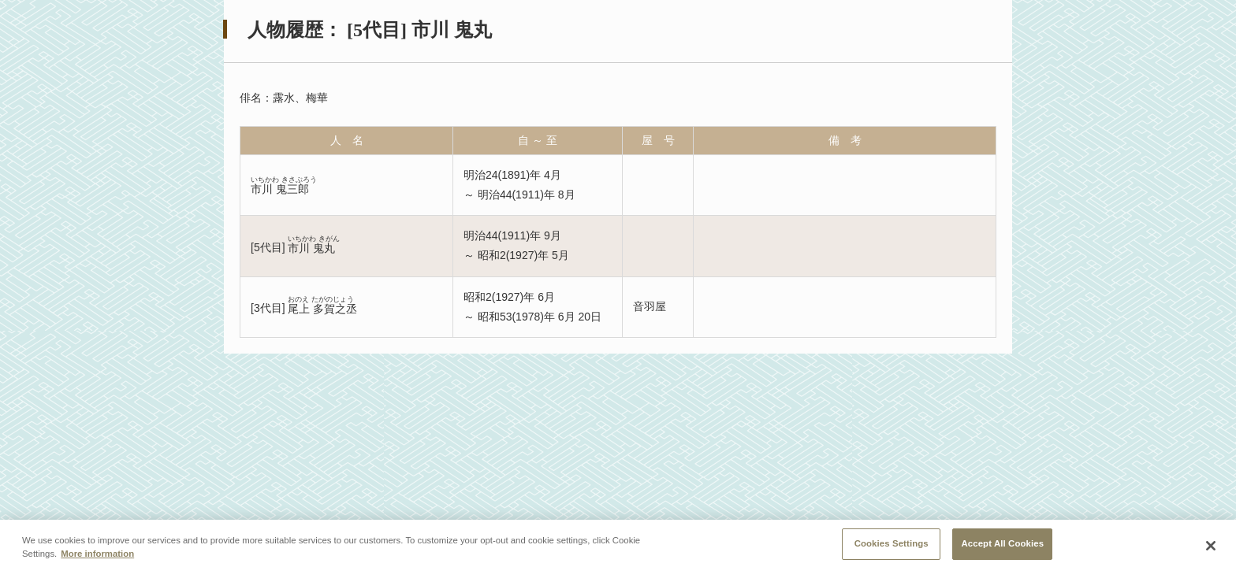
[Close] (1210, 549)
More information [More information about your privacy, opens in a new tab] (97, 557)
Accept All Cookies (1002, 548)
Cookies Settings (891, 548)
